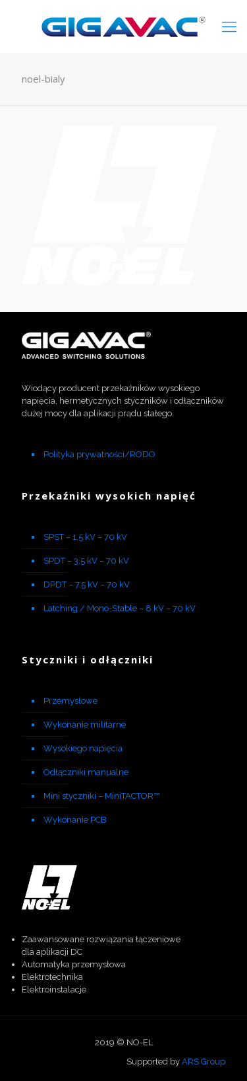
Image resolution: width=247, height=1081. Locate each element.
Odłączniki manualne (85, 772)
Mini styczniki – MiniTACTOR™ (101, 796)
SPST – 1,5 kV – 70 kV (85, 537)
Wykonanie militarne (84, 724)
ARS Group (203, 1061)
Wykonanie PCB (75, 820)
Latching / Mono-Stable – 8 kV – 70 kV (119, 608)
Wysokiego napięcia (83, 748)
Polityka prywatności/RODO (99, 454)
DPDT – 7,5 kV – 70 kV (86, 584)
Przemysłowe (70, 701)
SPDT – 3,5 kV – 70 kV (86, 561)
